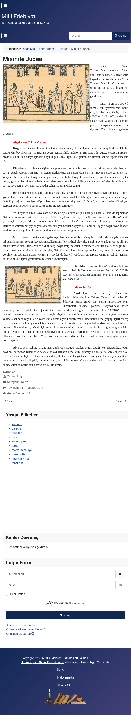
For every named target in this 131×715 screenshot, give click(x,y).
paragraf (17, 428)
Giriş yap (65, 615)
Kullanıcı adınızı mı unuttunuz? (25, 629)
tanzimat (17, 463)
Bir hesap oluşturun (20, 633)
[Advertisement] (65, 502)
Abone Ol (63, 685)
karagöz (17, 424)
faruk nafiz (18, 454)
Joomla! (26, 662)
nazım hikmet (20, 458)
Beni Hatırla (17, 594)
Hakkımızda (65, 677)
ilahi (14, 437)
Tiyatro (23, 382)
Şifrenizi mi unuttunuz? (20, 625)
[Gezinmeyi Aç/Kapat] (5, 5)
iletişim (62, 669)
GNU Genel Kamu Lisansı (48, 662)
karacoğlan (19, 441)
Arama (121, 35)
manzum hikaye (22, 450)
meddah (17, 433)
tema (15, 445)
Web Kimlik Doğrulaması (65, 603)
